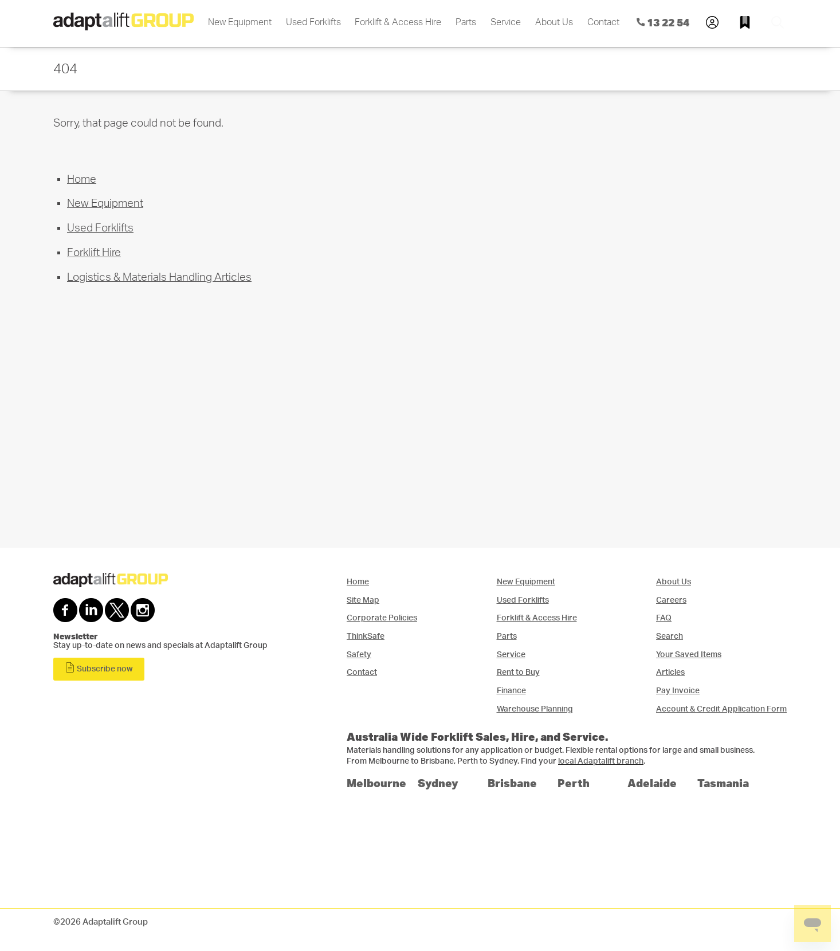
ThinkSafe (365, 636)
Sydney (438, 783)
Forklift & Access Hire (398, 22)
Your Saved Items (688, 654)
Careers (671, 600)
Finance (511, 690)
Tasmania (723, 783)
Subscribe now (99, 667)
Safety (359, 654)
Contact (603, 22)
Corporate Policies (382, 618)
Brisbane (512, 783)
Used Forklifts (313, 22)
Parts (466, 22)
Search (669, 636)
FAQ (664, 618)
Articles (670, 672)
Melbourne (376, 783)
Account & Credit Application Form (721, 709)
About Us (554, 22)
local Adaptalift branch (600, 761)
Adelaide (652, 783)
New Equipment (240, 22)
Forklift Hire (94, 252)
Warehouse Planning (535, 709)
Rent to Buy (518, 672)
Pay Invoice (678, 690)
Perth (574, 783)
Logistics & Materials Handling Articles (159, 277)
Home (81, 179)
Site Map (363, 600)
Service (505, 22)
